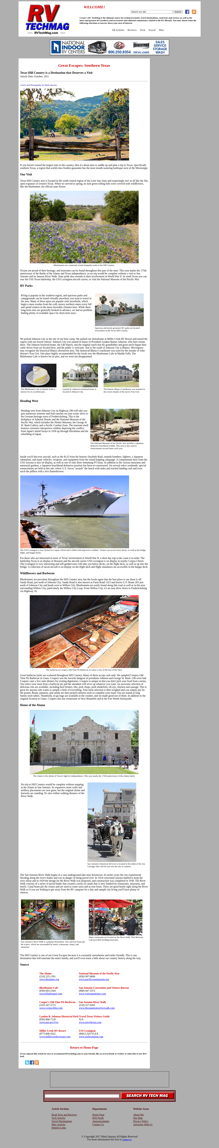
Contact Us (98, 1124)
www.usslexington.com (91, 1036)
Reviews (132, 30)
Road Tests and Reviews (64, 1114)
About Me (138, 1114)
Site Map (138, 1118)
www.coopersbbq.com (51, 1008)
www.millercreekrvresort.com (55, 1036)
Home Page (98, 1114)
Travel (152, 30)
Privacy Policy (140, 1121)
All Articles (118, 30)
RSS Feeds (98, 1118)
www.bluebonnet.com (50, 993)
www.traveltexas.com (90, 1022)
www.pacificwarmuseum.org (94, 979)
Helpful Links (59, 1127)
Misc (161, 30)
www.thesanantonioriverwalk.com (96, 1008)
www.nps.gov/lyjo (48, 1022)
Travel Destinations (62, 1121)
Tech (142, 30)
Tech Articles (58, 1118)
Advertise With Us (143, 1124)
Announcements (100, 1121)
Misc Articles (59, 1124)
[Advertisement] (176, 82)
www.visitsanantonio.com (92, 993)
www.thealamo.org (49, 979)
